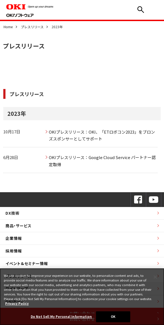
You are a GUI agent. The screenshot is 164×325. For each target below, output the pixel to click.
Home (8, 26)
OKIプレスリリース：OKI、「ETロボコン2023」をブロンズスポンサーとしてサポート (102, 135)
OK (113, 316)
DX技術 (12, 213)
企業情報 (13, 238)
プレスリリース (32, 26)
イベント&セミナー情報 (26, 263)
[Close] (155, 277)
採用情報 (13, 251)
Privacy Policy (17, 303)
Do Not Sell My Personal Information (61, 316)
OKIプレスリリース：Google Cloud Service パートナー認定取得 (102, 160)
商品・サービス (18, 225)
